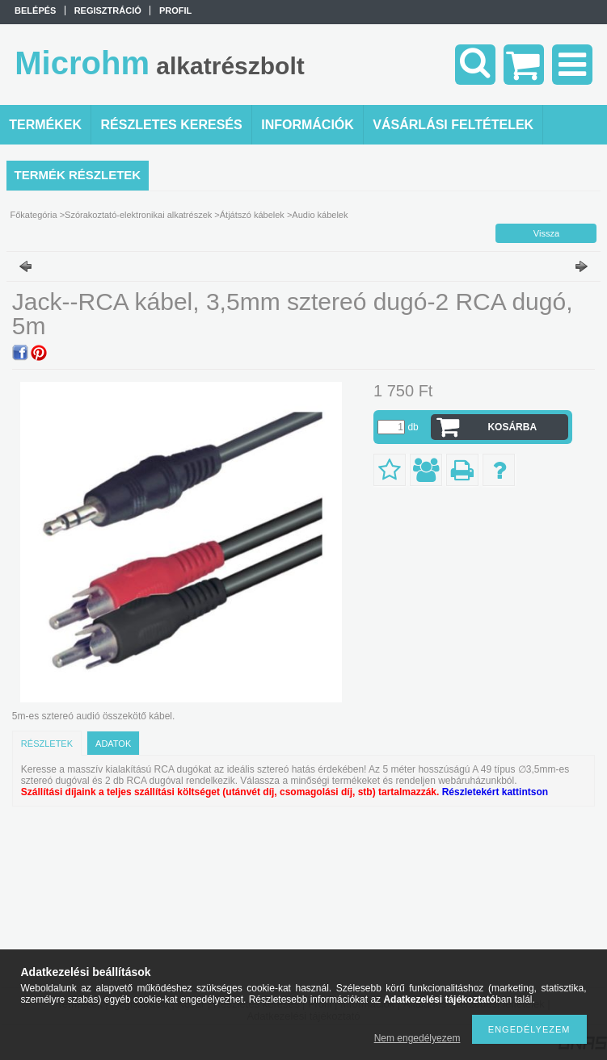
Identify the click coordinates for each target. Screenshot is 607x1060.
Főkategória (34, 215)
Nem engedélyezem (417, 1038)
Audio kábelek (320, 215)
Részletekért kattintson (495, 792)
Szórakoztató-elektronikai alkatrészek (138, 215)
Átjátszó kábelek (252, 215)
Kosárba (512, 427)
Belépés (35, 10)
